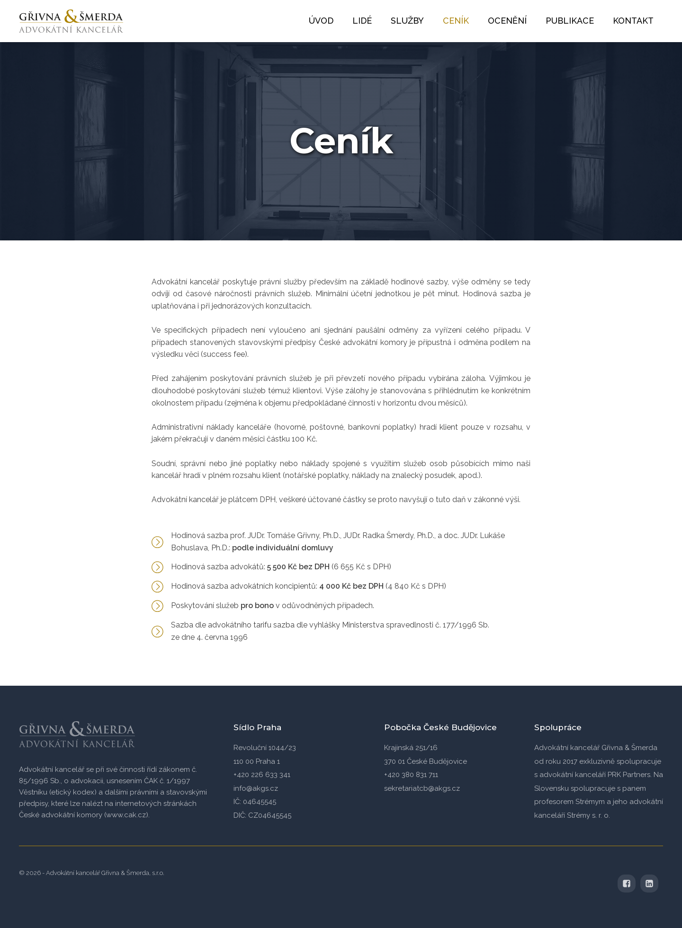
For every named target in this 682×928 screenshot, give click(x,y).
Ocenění (507, 21)
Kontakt (633, 21)
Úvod (321, 21)
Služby (407, 21)
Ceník (456, 21)
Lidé (362, 21)
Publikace (570, 21)
